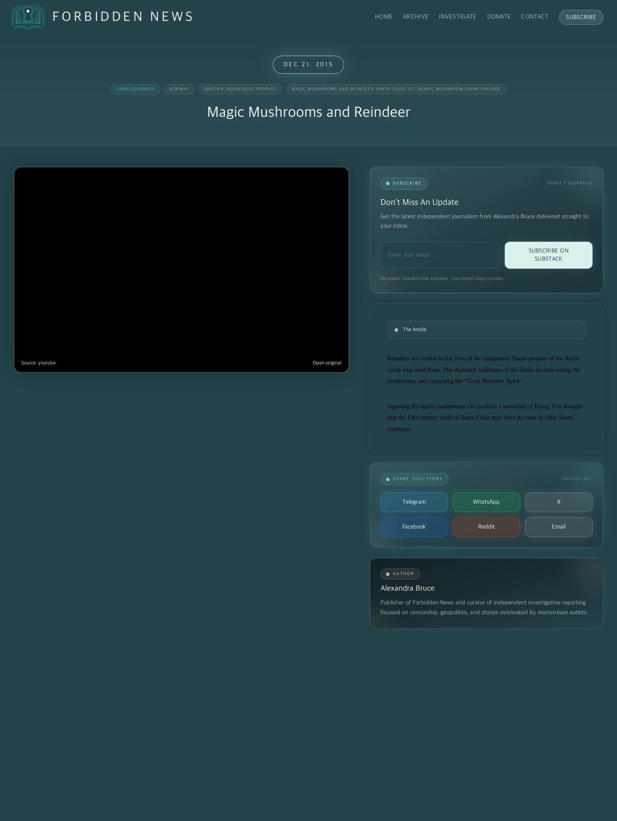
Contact (534, 17)
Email (559, 526)
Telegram (414, 502)
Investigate (457, 17)
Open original (327, 363)
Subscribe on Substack (549, 255)
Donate (499, 17)
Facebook (414, 526)
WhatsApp (486, 502)
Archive (415, 17)
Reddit (486, 526)
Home (383, 17)
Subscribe (581, 17)
